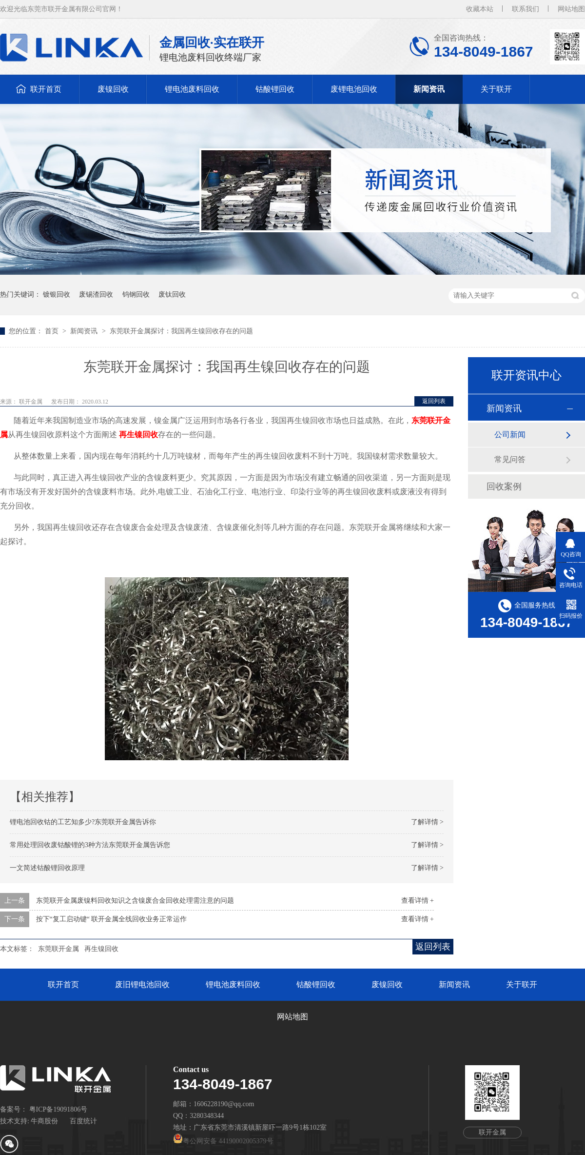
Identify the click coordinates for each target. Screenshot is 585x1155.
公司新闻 (510, 434)
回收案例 (504, 486)
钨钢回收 (136, 294)
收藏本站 (479, 9)
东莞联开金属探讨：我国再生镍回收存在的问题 (181, 331)
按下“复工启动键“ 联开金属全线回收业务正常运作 (111, 919)
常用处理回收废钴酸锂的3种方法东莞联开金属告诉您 (90, 845)
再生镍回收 (101, 948)
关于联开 (496, 89)
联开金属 (31, 401)
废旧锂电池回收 (142, 984)
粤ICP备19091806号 (58, 1109)
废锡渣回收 (96, 294)
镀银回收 (56, 294)
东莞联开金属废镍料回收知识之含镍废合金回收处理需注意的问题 (135, 900)
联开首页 (45, 89)
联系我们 (525, 9)
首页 (52, 331)
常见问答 (510, 459)
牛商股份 (44, 1121)
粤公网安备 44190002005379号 (223, 1141)
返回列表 (434, 401)
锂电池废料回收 (192, 89)
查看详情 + (417, 900)
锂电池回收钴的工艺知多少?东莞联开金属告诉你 (83, 822)
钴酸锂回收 (274, 89)
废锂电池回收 (354, 89)
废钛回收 (172, 294)
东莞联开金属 (58, 948)
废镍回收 (113, 89)
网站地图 (571, 9)
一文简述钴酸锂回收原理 (47, 867)
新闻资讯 (429, 89)
